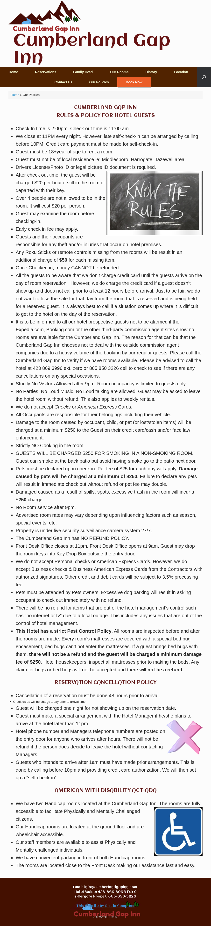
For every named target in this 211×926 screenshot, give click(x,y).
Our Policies (99, 82)
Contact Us (63, 82)
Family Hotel (83, 72)
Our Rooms (119, 72)
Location (181, 72)
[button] (204, 77)
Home (13, 72)
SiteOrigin (102, 916)
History (151, 72)
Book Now (134, 82)
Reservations (45, 72)
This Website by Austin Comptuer (105, 906)
